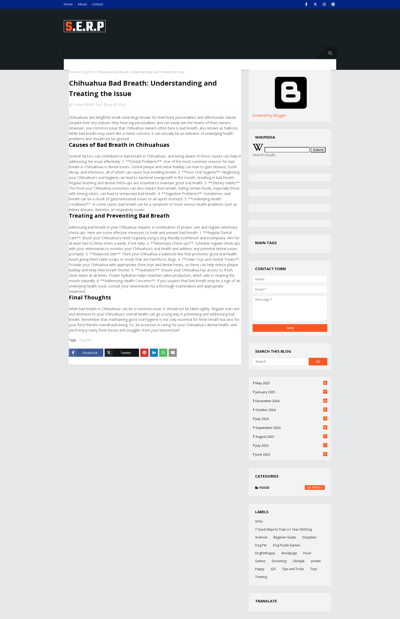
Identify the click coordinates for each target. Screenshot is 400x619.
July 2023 (291, 445)
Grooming (279, 561)
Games (260, 561)
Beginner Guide (284, 537)
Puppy (259, 569)
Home (68, 4)
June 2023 (291, 454)
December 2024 (291, 401)
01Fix (258, 521)
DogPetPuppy (265, 553)
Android (261, 537)
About (82, 4)
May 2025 (291, 383)
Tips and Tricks (293, 569)
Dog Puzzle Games (286, 545)
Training (261, 577)
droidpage (289, 553)
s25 (273, 569)
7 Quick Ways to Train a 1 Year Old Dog (283, 529)
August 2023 (291, 436)
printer (316, 561)
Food (292, 487)
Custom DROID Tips (87, 104)
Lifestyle (299, 561)
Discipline (309, 537)
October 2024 (291, 409)
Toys (313, 569)
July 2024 (291, 418)
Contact (97, 4)
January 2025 (291, 392)
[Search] (280, 361)
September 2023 (291, 427)
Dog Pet (87, 72)
